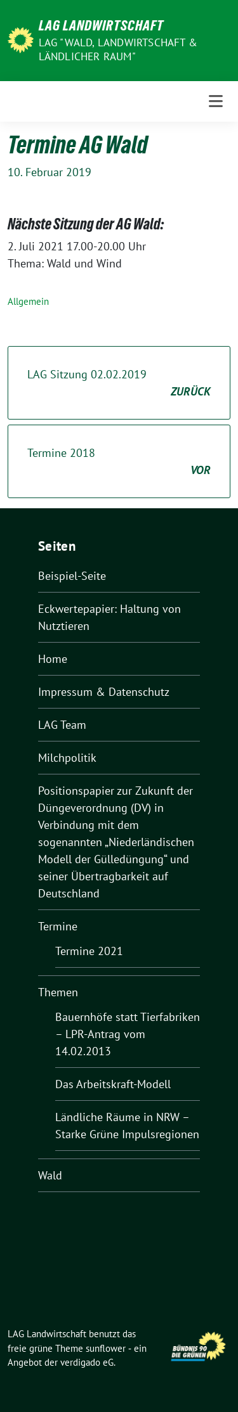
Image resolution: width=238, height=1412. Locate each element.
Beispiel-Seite (72, 575)
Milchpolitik (67, 757)
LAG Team (62, 724)
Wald (50, 1175)
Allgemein (28, 301)
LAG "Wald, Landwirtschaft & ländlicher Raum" (118, 49)
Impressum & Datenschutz (103, 691)
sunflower (106, 1348)
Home (52, 658)
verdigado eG (87, 1362)
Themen (58, 992)
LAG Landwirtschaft (101, 25)
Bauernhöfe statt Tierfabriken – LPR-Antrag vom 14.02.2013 (127, 1034)
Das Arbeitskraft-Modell (113, 1084)
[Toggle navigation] (215, 101)
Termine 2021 (89, 951)
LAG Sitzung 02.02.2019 (119, 383)
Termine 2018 (119, 462)
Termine (57, 926)
